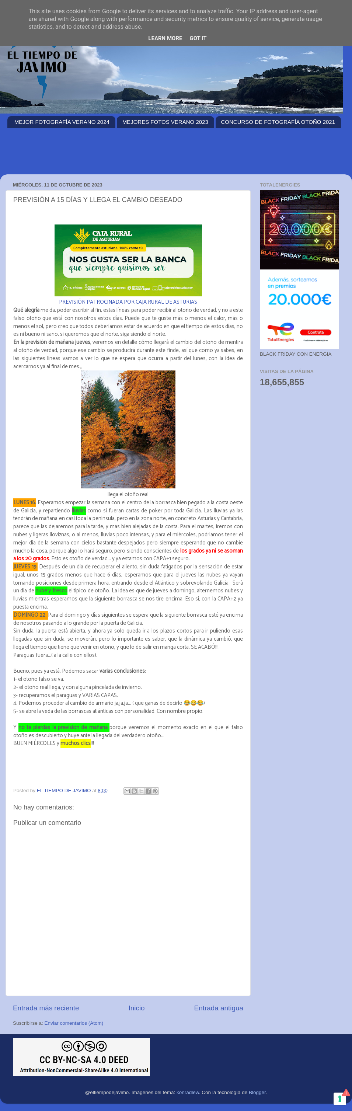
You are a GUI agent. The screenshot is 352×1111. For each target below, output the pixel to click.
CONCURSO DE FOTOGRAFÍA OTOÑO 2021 (278, 122)
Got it (197, 38)
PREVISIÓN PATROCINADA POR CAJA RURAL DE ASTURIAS (128, 302)
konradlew (188, 1092)
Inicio (137, 1008)
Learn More (165, 38)
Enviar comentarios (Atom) (74, 1023)
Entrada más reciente (46, 1008)
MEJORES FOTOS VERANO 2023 (165, 122)
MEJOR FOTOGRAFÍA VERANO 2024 (61, 122)
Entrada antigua (218, 1008)
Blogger (257, 1092)
